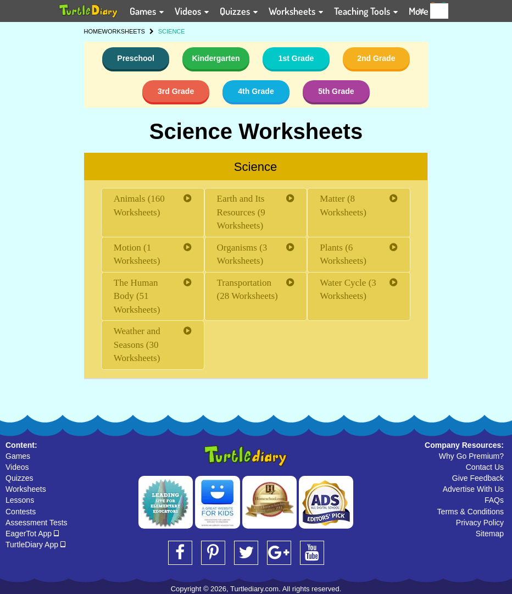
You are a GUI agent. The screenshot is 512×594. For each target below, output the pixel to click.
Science (255, 167)
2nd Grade (376, 58)
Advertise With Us (473, 489)
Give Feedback (478, 478)
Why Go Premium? (471, 456)
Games (17, 456)
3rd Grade (176, 91)
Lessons (19, 500)
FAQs (494, 500)
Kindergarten (216, 58)
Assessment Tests (36, 522)
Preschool (135, 58)
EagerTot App (32, 533)
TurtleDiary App (35, 544)
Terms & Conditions (470, 511)
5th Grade (336, 91)
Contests (20, 511)
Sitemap (490, 533)
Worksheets (25, 489)
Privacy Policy (480, 522)
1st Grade (296, 58)
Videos (17, 467)
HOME (93, 31)
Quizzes (19, 478)
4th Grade (256, 91)
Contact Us (485, 467)
